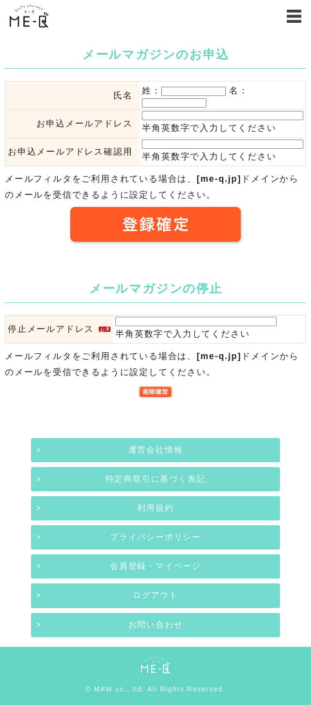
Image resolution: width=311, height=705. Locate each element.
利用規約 (155, 508)
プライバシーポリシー (155, 537)
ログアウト (155, 595)
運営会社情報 (155, 449)
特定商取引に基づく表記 (156, 479)
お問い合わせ (155, 624)
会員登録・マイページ (155, 566)
